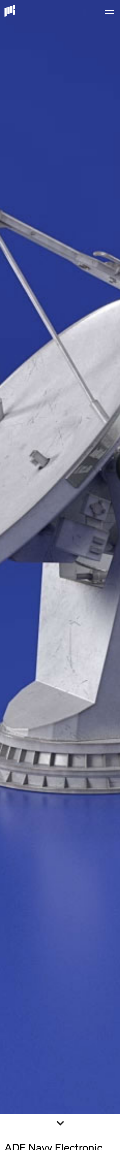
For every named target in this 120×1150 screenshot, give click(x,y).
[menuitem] (110, 11)
